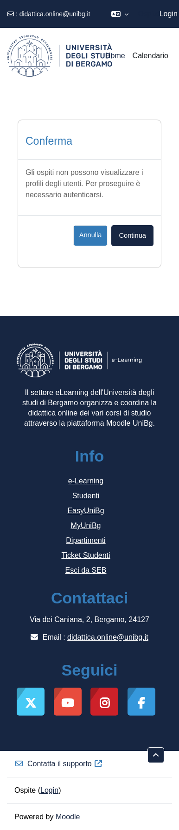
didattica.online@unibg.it (54, 14)
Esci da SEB (86, 570)
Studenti (86, 496)
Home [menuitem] (115, 56)
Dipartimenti (85, 540)
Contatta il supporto (58, 764)
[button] (120, 14)
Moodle (68, 817)
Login (169, 14)
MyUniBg (86, 525)
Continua (132, 235)
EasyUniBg (85, 511)
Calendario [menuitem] (150, 56)
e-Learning (86, 481)
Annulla (90, 235)
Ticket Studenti (85, 555)
